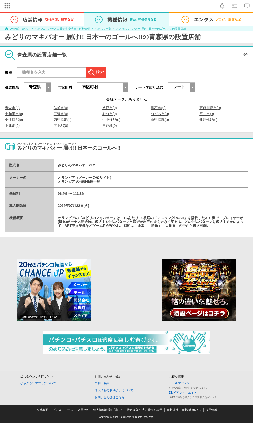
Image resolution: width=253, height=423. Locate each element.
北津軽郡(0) (208, 119)
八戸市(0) (109, 108)
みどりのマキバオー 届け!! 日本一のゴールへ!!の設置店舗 (151, 28)
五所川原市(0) (210, 108)
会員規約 (83, 410)
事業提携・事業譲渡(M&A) (184, 410)
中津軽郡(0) (111, 119)
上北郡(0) (12, 125)
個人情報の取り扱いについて (114, 390)
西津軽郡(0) (63, 119)
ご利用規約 (102, 383)
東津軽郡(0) (14, 119)
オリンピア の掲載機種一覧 (79, 181)
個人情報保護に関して (108, 410)
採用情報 (211, 410)
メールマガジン (179, 383)
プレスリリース (62, 410)
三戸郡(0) (109, 125)
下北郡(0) (61, 125)
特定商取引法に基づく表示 (144, 410)
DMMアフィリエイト (183, 392)
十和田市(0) (14, 114)
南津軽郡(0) (160, 119)
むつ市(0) (109, 114)
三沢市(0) (61, 114)
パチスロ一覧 (103, 28)
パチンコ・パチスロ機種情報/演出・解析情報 (62, 28)
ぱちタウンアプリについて (38, 383)
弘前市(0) (61, 108)
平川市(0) (206, 114)
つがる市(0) (160, 114)
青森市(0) (12, 108)
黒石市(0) (158, 108)
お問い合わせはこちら (109, 397)
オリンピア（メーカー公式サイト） (85, 178)
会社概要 (42, 410)
